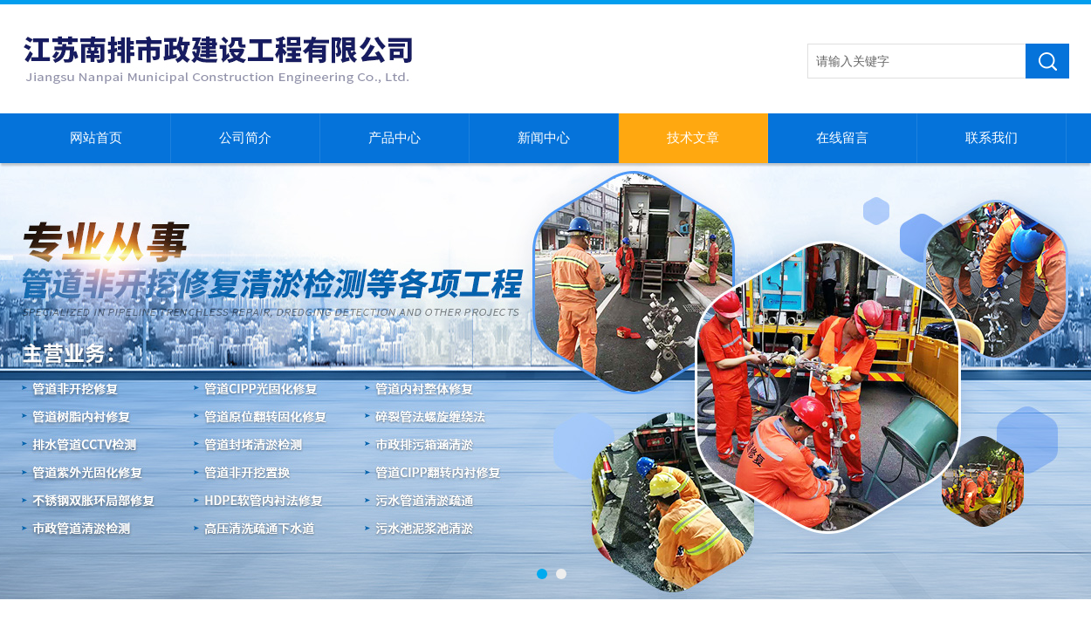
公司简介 (245, 138)
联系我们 (991, 138)
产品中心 (394, 138)
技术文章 (693, 138)
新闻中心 (544, 138)
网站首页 (96, 138)
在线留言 (842, 138)
